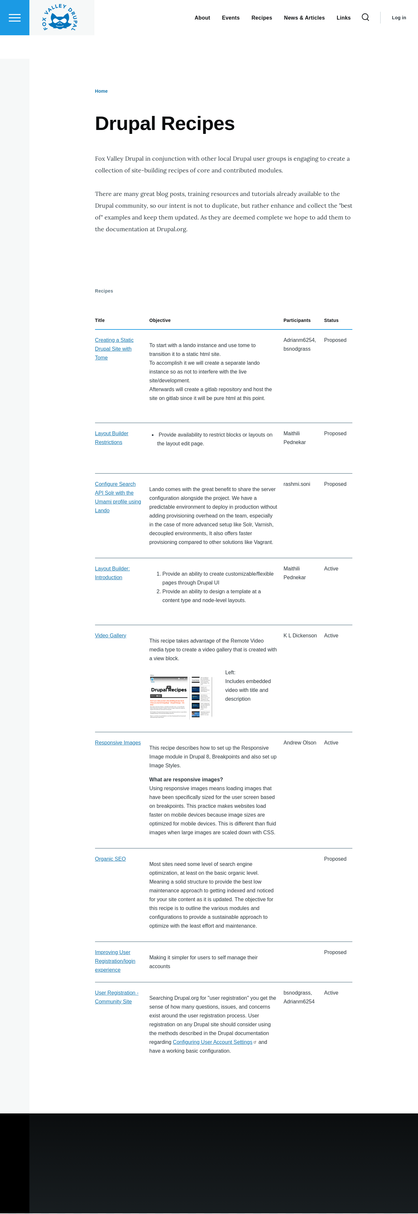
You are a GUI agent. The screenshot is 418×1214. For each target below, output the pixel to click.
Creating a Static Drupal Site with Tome (114, 349)
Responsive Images (118, 743)
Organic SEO (110, 859)
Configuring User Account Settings (215, 1042)
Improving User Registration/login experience (115, 961)
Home (101, 91)
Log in (399, 41)
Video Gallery (110, 636)
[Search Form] (365, 41)
